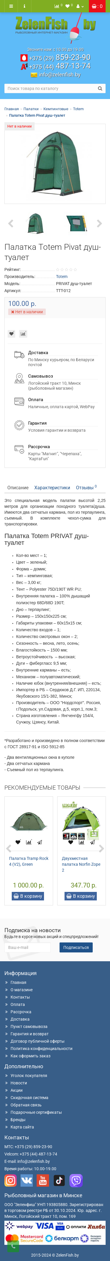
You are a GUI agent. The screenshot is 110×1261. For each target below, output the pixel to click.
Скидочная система (26, 1097)
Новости (15, 1083)
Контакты (17, 997)
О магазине (18, 989)
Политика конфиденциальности (38, 1048)
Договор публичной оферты (34, 1041)
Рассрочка (17, 1011)
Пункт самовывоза (26, 1026)
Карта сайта (19, 1127)
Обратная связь (23, 1105)
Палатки (31, 109)
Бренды (15, 1119)
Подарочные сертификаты (33, 1112)
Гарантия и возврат (26, 1033)
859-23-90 (60, 57)
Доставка (17, 1019)
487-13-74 (60, 65)
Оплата (14, 1004)
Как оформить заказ (27, 1056)
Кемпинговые (55, 109)
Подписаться (76, 947)
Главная (11, 109)
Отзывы (86, 487)
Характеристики (52, 487)
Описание (17, 487)
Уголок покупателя (25, 1075)
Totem (78, 109)
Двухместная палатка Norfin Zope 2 (81, 864)
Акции (13, 1090)
